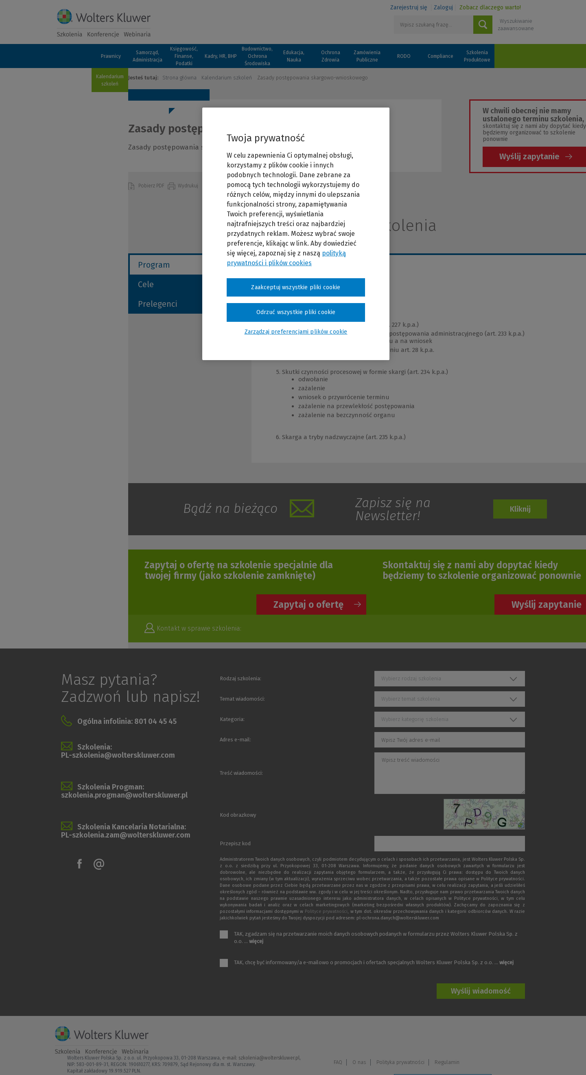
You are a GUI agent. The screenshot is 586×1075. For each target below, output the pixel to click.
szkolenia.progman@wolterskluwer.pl (124, 795)
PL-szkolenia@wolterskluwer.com (118, 755)
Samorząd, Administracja (147, 56)
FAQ (405, 1037)
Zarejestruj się (408, 7)
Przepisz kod (235, 843)
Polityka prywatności (468, 1037)
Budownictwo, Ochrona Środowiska (257, 56)
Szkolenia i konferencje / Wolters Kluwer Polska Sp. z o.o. (104, 23)
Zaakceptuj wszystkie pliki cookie (295, 287)
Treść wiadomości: (241, 773)
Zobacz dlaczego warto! (490, 7)
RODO (404, 56)
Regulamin (514, 1037)
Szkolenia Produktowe (477, 56)
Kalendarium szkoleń (110, 80)
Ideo (525, 1058)
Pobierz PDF (152, 186)
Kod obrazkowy (238, 815)
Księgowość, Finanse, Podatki (184, 56)
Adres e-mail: (235, 739)
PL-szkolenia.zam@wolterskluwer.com (125, 835)
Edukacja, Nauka (293, 56)
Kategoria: (232, 719)
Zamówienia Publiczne (367, 56)
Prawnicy (111, 56)
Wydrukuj (188, 186)
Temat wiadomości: (242, 699)
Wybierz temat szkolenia (410, 699)
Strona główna (179, 78)
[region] (295, 234)
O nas (427, 1037)
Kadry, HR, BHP (221, 56)
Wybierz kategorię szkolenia (414, 719)
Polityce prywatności (326, 911)
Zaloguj (443, 7)
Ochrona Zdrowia (330, 56)
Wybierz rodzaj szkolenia (411, 678)
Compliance (440, 56)
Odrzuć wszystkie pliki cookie (296, 312)
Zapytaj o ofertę (308, 604)
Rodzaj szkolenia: (240, 678)
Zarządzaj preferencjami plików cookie (443, 1058)
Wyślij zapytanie (529, 156)
